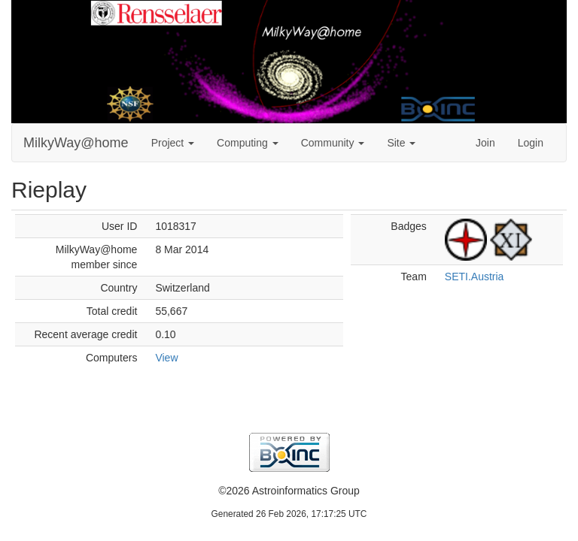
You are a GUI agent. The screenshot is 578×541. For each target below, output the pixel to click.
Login (530, 143)
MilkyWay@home (76, 142)
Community (333, 143)
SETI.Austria (474, 276)
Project (172, 143)
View (166, 358)
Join (485, 143)
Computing (247, 143)
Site (401, 143)
